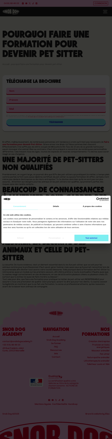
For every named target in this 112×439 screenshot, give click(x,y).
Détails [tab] (56, 206)
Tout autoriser (91, 238)
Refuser (20, 238)
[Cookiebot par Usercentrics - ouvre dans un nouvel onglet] (98, 199)
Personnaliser (56, 238)
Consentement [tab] (19, 206)
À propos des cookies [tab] (92, 206)
